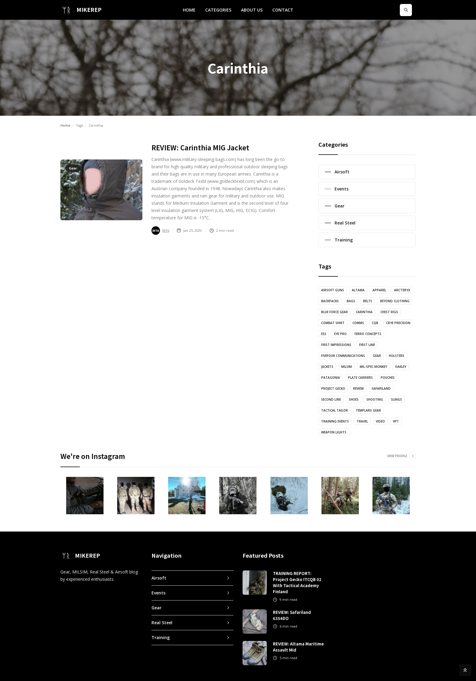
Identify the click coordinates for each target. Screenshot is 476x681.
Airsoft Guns (332, 290)
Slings (396, 399)
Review (358, 388)
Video (380, 421)
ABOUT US (252, 10)
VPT (396, 421)
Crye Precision (398, 323)
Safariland (381, 388)
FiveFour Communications (343, 356)
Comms (358, 323)
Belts (367, 301)
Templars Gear (368, 410)
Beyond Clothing (395, 301)
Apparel (379, 290)
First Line (367, 345)
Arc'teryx (402, 290)
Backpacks (330, 301)
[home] (81, 10)
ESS (323, 334)
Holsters (396, 356)
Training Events (335, 421)
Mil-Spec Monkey (373, 366)
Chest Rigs (389, 312)
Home (65, 125)
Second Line (331, 399)
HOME (189, 10)
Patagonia (330, 377)
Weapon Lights (333, 432)
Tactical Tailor (334, 410)
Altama (358, 290)
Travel (362, 421)
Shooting (374, 399)
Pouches (388, 377)
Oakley (400, 366)
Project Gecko (333, 388)
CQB (375, 323)
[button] (218, 10)
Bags (351, 301)
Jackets (327, 366)
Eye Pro (340, 334)
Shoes (354, 399)
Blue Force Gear (334, 312)
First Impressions (336, 345)
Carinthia (364, 312)
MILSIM (346, 366)
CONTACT (282, 10)
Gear (377, 356)
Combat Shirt (333, 323)
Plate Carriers (360, 377)
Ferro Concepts (368, 334)
